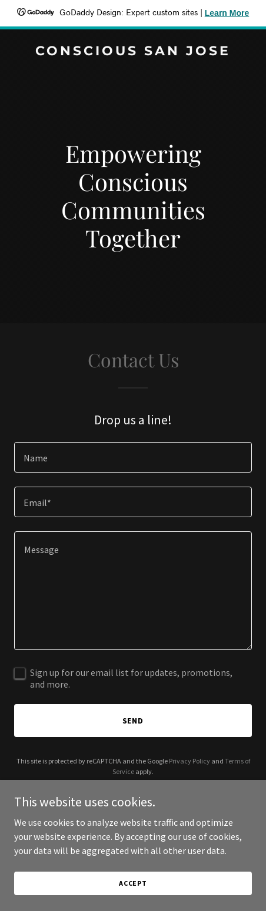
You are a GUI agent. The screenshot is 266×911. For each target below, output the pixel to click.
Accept (133, 883)
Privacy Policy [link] (189, 760)
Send (133, 720)
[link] (133, 52)
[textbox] (133, 457)
